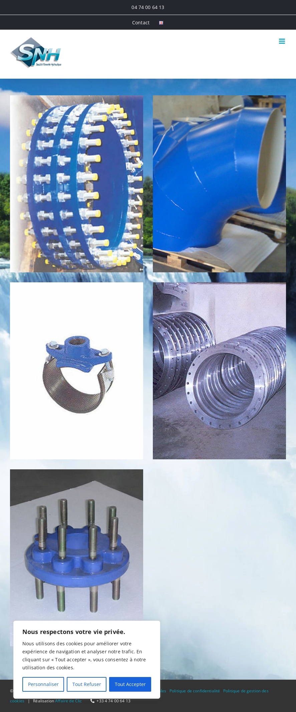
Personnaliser (43, 684)
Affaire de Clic (68, 701)
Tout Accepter (130, 684)
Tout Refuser (86, 684)
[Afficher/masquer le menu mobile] (282, 41)
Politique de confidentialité (195, 691)
